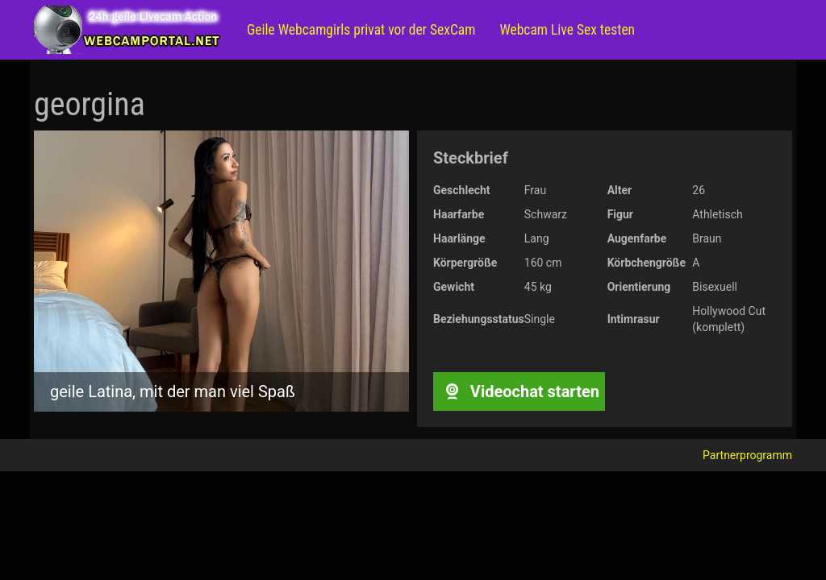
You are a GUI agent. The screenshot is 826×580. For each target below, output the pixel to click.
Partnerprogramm (747, 455)
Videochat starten (519, 391)
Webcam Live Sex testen (567, 30)
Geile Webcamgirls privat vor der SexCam (361, 30)
